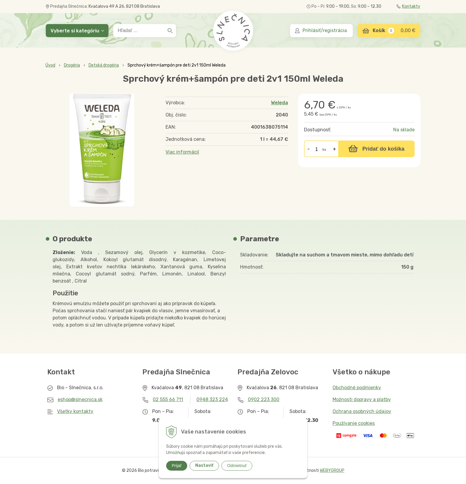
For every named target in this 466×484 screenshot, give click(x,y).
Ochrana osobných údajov (362, 411)
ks (324, 149)
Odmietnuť (237, 465)
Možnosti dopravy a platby (362, 399)
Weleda (279, 102)
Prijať (177, 465)
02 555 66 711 (168, 399)
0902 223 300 (263, 399)
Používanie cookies (354, 423)
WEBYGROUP (332, 470)
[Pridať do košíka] (376, 149)
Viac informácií (182, 152)
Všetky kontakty (75, 411)
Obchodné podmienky (357, 387)
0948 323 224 (212, 399)
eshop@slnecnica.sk (80, 399)
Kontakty (408, 6)
